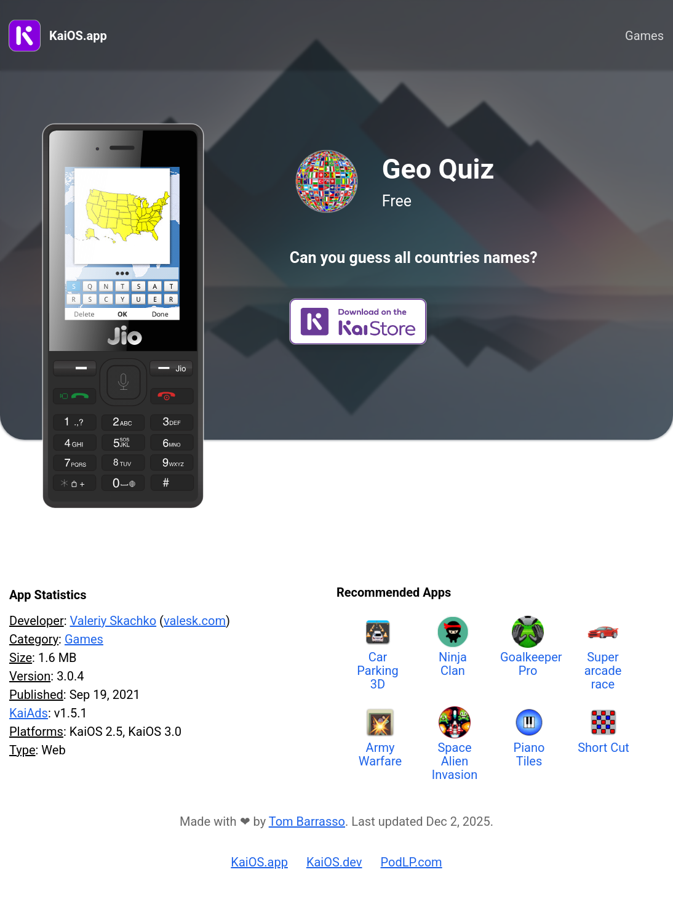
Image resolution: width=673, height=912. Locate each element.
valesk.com (195, 620)
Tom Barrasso (307, 821)
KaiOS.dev (334, 862)
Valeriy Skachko (113, 620)
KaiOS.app (78, 35)
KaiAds (28, 713)
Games (644, 35)
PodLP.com (411, 862)
